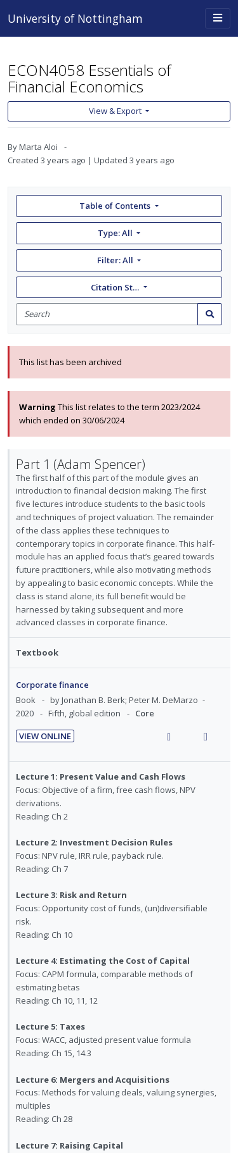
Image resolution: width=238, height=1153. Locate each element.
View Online (45, 736)
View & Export (116, 110)
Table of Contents (115, 205)
